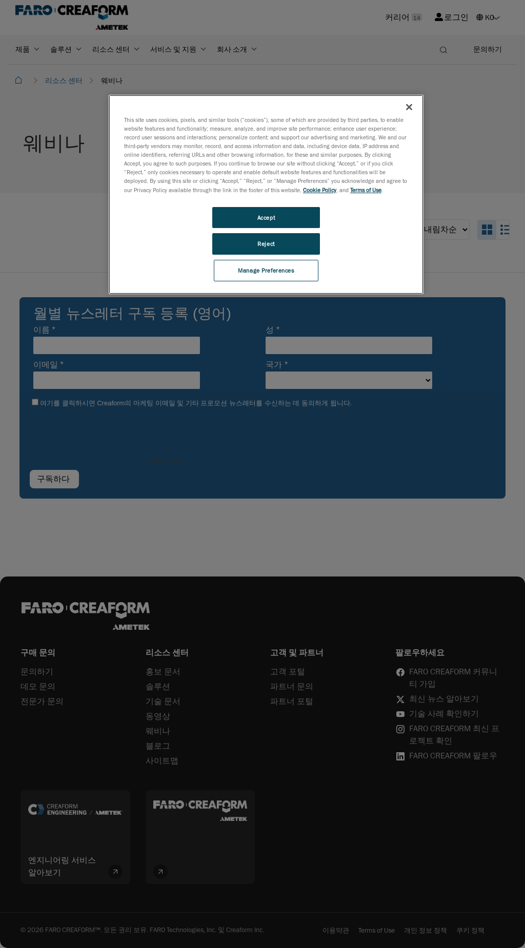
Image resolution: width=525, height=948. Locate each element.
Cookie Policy (319, 190)
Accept (266, 217)
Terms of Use (365, 190)
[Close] (409, 107)
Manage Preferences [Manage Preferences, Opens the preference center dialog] (266, 270)
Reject (265, 243)
